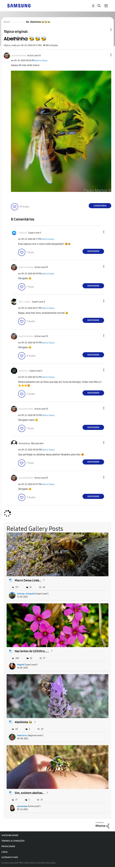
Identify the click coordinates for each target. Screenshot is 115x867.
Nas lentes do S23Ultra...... (32, 651)
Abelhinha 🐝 (23, 722)
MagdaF (20, 664)
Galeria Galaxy (40, 60)
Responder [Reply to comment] (93, 251)
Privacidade (8, 846)
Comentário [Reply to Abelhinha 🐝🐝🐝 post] (100, 205)
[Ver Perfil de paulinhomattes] (19, 55)
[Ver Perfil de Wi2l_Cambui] (25, 302)
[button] (106, 55)
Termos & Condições (13, 841)
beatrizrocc (22, 735)
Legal (4, 852)
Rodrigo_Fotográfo (26, 593)
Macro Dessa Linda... (28, 580)
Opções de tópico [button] (105, 29)
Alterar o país (9, 857)
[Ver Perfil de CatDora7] (23, 233)
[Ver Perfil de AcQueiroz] (23, 371)
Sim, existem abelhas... (30, 793)
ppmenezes (22, 806)
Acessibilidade (9, 835)
